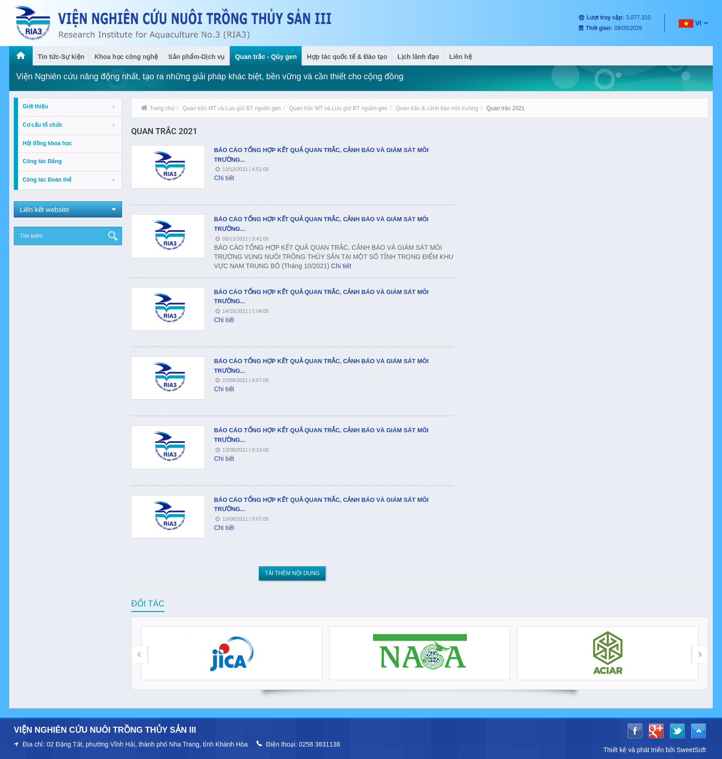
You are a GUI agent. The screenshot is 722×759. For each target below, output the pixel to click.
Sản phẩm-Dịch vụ (196, 56)
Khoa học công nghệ (126, 56)
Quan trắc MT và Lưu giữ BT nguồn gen (231, 108)
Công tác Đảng (42, 161)
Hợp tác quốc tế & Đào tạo (347, 56)
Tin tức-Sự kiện (61, 56)
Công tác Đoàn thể (47, 180)
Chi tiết (224, 178)
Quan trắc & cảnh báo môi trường (437, 108)
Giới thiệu (35, 106)
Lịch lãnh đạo (418, 56)
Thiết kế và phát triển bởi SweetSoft (654, 749)
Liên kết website (68, 209)
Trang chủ (158, 108)
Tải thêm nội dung (292, 573)
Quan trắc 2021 (505, 108)
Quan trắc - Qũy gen (266, 56)
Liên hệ (460, 56)
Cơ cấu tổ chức (42, 125)
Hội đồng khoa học (47, 143)
